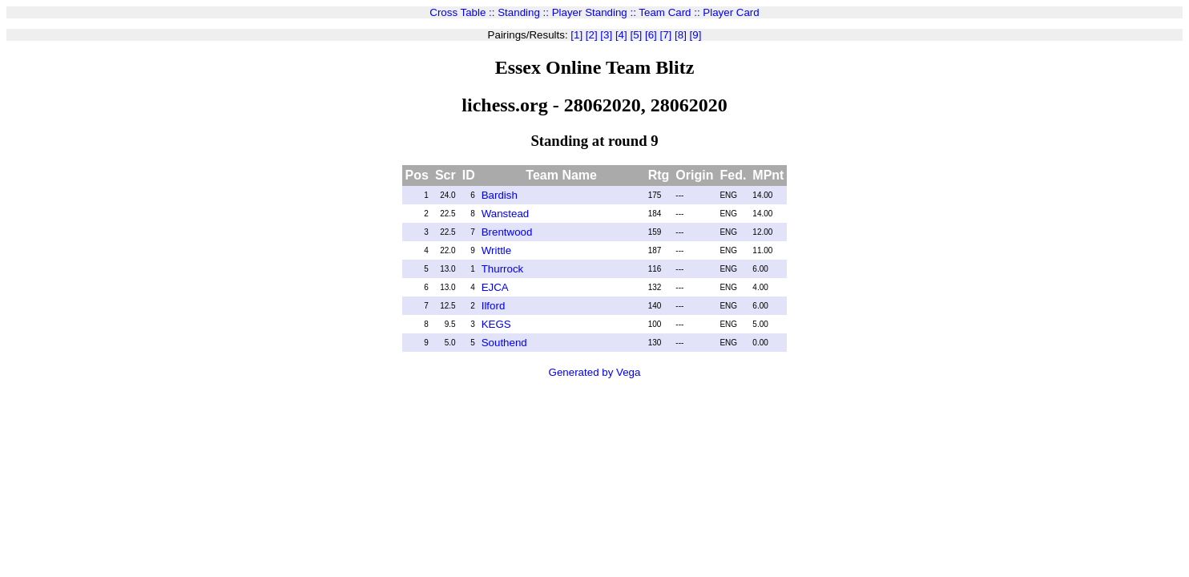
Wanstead (506, 214)
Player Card (731, 12)
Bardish (500, 195)
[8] (679, 35)
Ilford (494, 306)
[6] (649, 35)
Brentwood (507, 232)
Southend (504, 343)
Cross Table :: (463, 12)
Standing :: (524, 12)
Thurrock (503, 269)
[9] (694, 35)
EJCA (495, 287)
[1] (576, 35)
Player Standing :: (595, 12)
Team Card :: (671, 12)
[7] (664, 35)
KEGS (496, 324)
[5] (635, 35)
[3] (605, 35)
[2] (590, 35)
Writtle (497, 250)
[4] (619, 35)
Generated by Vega (595, 372)
